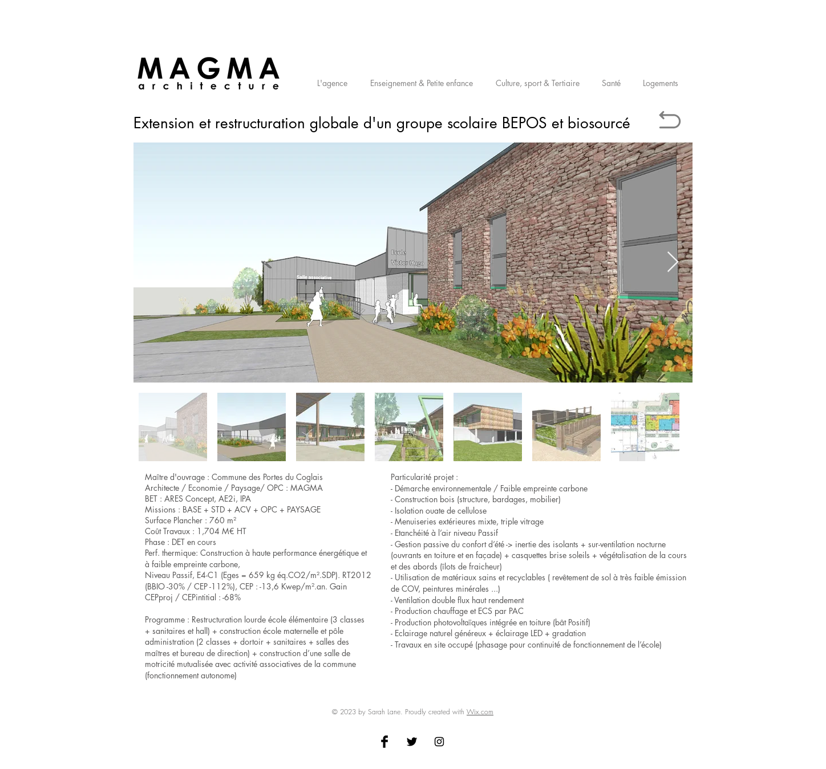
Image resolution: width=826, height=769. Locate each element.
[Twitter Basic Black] (412, 741)
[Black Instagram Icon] (439, 741)
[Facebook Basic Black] (384, 741)
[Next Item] (672, 262)
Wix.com (480, 712)
